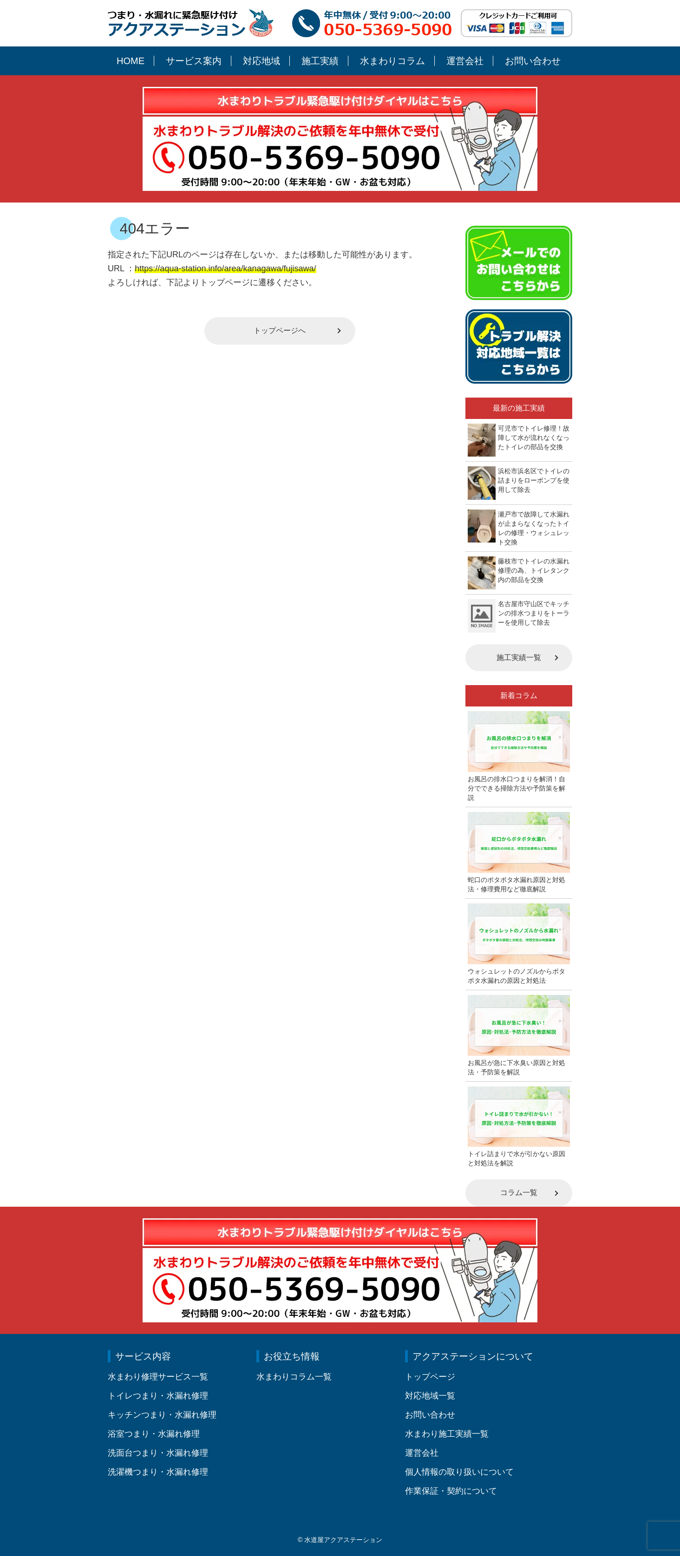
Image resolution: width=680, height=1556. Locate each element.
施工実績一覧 (519, 657)
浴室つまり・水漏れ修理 (154, 1433)
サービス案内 (194, 61)
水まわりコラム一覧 (294, 1376)
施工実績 (320, 61)
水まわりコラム (392, 61)
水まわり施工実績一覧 (447, 1433)
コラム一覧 (518, 1192)
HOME (130, 61)
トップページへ (280, 330)
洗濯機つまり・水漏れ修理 (158, 1472)
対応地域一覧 (430, 1395)
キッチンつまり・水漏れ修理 (162, 1414)
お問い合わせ (533, 61)
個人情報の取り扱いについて (459, 1472)
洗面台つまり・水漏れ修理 (158, 1453)
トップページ (430, 1376)
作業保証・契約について (451, 1491)
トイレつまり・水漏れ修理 (158, 1395)
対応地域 (261, 61)
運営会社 (465, 61)
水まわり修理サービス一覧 (158, 1376)
